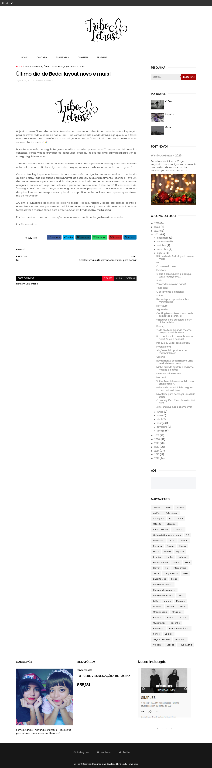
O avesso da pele (166, 266)
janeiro (161, 430)
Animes (180, 507)
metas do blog (56, 202)
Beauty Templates (129, 764)
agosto (161, 253)
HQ (166, 567)
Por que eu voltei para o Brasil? (173, 343)
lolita (155, 600)
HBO (187, 562)
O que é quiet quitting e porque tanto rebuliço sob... (173, 275)
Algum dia (162, 309)
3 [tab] (166, 728)
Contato (42, 57)
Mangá (167, 600)
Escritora (161, 270)
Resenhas (102, 57)
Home (24, 57)
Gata (168, 127)
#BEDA (28, 66)
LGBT (185, 573)
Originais (83, 57)
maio (160, 415)
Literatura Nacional (163, 595)
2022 (157, 234)
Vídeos (170, 644)
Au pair (156, 512)
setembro (163, 249)
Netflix (183, 606)
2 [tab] (162, 728)
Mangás (180, 600)
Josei (156, 573)
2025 (157, 223)
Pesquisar (188, 77)
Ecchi (156, 551)
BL (170, 518)
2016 (157, 454)
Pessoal (38, 66)
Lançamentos (171, 573)
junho (160, 411)
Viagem (157, 644)
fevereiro (162, 427)
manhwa (157, 606)
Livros (181, 595)
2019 (157, 443)
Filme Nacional (160, 562)
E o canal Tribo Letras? (168, 373)
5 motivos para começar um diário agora (175, 395)
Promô (183, 617)
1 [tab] (157, 728)
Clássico (171, 523)
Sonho (159, 280)
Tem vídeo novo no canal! (171, 284)
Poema (170, 617)
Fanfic (170, 556)
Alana (133, 135)
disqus (119, 278)
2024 (157, 227)
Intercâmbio (180, 567)
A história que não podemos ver (174, 407)
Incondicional (163, 346)
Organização (160, 611)
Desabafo (158, 540)
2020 (157, 439)
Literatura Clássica (162, 584)
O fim (168, 101)
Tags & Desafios (161, 639)
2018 (157, 447)
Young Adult (185, 644)
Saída (159, 295)
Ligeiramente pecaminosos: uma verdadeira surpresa (174, 362)
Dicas (171, 540)
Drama (170, 546)
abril (159, 419)
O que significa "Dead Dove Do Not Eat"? (175, 402)
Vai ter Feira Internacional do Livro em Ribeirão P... (175, 383)
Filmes (177, 562)
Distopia (184, 540)
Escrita (167, 551)
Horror (156, 567)
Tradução (180, 639)
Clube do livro (160, 529)
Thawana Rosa (29, 224)
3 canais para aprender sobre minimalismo (172, 301)
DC (187, 535)
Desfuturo (162, 305)
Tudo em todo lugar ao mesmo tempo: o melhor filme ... (173, 331)
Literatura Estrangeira (164, 590)
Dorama (157, 546)
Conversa (178, 529)
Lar (158, 262)
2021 (157, 435)
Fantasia (182, 556)
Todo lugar (162, 288)
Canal (180, 518)
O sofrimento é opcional (170, 291)
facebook (130, 278)
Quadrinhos (159, 622)
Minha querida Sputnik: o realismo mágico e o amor (175, 368)
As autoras (62, 57)
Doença (160, 326)
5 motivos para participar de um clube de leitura (174, 321)
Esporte (180, 551)
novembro (163, 241)
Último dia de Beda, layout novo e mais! (175, 258)
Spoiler (168, 633)
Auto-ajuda (172, 512)
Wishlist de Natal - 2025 (166, 155)
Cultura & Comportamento (167, 535)
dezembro (163, 237)
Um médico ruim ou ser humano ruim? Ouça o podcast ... (174, 338)
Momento (161, 377)
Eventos (157, 556)
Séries (156, 633)
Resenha (175, 622)
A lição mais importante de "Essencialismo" (171, 352)
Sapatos (169, 114)
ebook (182, 546)
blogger (108, 278)
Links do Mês (159, 578)
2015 (157, 458)
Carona (160, 357)
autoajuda (158, 518)
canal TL (102, 149)
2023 (157, 230)
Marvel (170, 606)
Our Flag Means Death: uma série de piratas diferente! (174, 315)
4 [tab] (171, 728)
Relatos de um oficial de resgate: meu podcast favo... (174, 389)
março (161, 423)
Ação (168, 507)
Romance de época (179, 628)
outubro (162, 245)
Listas (174, 578)
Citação (157, 523)
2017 (157, 450)
